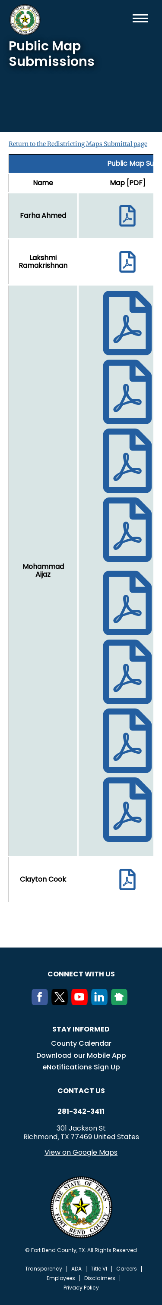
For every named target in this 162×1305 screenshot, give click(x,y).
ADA (76, 1269)
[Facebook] (41, 1002)
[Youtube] (81, 1002)
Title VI (99, 1269)
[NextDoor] (121, 1002)
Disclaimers (99, 1278)
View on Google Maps (81, 1152)
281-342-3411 (81, 1111)
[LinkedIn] (101, 1002)
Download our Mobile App (81, 1055)
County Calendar (81, 1043)
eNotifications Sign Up (81, 1067)
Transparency (43, 1269)
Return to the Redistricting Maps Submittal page (78, 144)
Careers (126, 1269)
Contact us (81, 1091)
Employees (61, 1278)
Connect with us (81, 974)
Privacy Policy (81, 1288)
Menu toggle (140, 18)
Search (126, 18)
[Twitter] (61, 1002)
